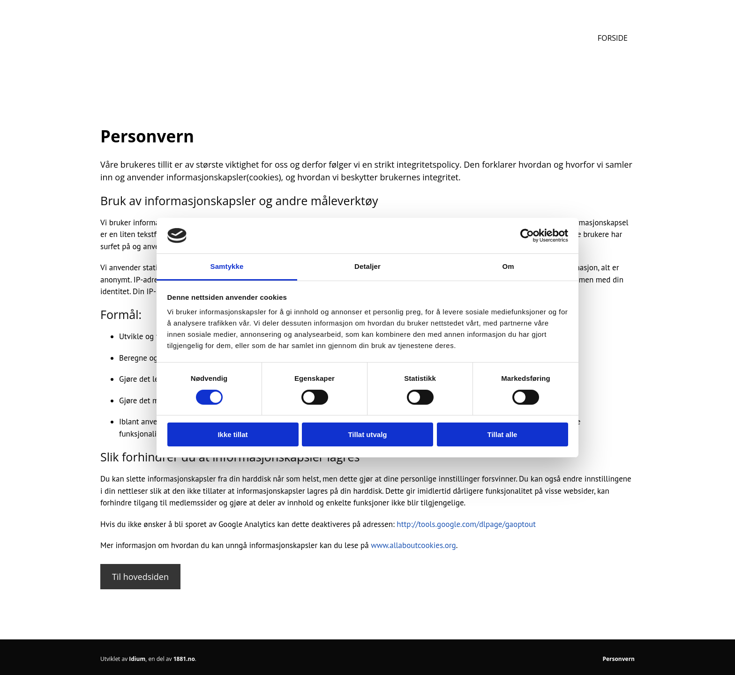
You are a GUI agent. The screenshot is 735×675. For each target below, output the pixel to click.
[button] (140, 576)
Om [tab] (508, 266)
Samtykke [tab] (227, 266)
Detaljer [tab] (367, 266)
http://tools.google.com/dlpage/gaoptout (466, 524)
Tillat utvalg (367, 434)
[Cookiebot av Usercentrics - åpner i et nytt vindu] (527, 236)
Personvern (618, 659)
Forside (613, 38)
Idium (137, 659)
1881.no (184, 659)
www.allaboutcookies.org (413, 545)
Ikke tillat (233, 434)
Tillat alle (503, 434)
